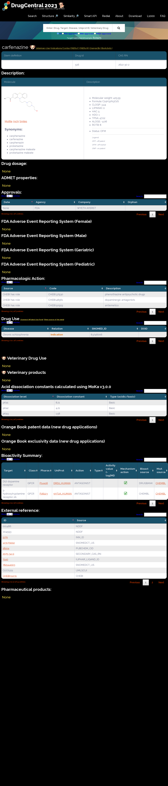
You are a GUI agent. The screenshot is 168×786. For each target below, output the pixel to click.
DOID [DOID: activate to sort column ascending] (144, 328)
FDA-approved (70, 34)
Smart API (90, 16)
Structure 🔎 (50, 16)
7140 (5, 559)
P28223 (44, 493)
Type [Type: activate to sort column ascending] (97, 470)
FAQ (162, 16)
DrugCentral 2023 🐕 (38, 5)
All (60, 34)
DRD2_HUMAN (61, 483)
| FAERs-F (74, 48)
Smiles (23, 121)
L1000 (151, 16)
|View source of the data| (54, 320)
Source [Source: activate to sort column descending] (8, 288)
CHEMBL (161, 483)
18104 (6, 548)
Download (135, 16)
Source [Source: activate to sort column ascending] (81, 520)
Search (32, 16)
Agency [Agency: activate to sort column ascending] (41, 202)
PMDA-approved (103, 34)
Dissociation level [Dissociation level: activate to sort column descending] (15, 396)
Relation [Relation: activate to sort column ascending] (57, 328)
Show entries (10, 196)
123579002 (9, 542)
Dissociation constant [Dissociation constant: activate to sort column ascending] (70, 396)
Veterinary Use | (43, 48)
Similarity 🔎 (71, 16)
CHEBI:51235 (10, 576)
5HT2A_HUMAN (62, 493)
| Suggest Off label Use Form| (31, 320)
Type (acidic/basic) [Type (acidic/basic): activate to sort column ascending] (122, 396)
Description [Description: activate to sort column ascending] (113, 288)
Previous (141, 214)
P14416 (44, 483)
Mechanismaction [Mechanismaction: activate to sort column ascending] (127, 470)
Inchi (16, 121)
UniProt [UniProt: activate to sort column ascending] (59, 470)
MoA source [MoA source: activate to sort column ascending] (161, 470)
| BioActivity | (106, 48)
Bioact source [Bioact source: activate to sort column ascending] (144, 470)
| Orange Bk (95, 48)
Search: (151, 196)
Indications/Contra (60, 48)
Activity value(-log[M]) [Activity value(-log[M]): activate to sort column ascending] (110, 470)
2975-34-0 (8, 553)
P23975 (97, 37)
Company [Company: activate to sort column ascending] (84, 202)
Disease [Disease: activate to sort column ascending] (9, 328)
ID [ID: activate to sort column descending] (5, 520)
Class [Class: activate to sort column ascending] (32, 470)
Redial (106, 16)
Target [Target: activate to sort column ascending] (8, 470)
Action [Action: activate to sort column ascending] (80, 470)
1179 (5, 537)
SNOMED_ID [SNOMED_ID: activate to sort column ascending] (99, 328)
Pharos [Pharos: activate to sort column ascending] (45, 470)
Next (161, 214)
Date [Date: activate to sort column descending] (7, 202)
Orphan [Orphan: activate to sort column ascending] (132, 202)
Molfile (8, 121)
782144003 (9, 564)
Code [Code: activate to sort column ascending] (52, 288)
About (119, 16)
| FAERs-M (84, 48)
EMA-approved (86, 34)
